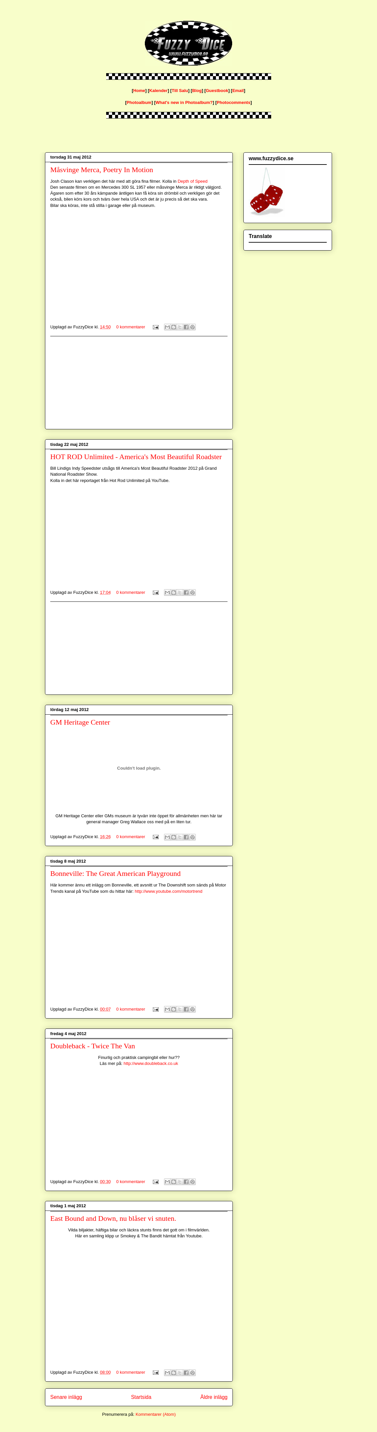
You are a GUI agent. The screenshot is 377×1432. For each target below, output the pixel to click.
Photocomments (233, 102)
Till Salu (180, 90)
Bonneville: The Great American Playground (115, 873)
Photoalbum (139, 102)
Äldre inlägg (214, 1397)
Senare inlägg (66, 1397)
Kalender (158, 90)
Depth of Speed (192, 181)
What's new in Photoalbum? (184, 102)
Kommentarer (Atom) (156, 1414)
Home (139, 90)
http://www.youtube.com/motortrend (168, 891)
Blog (197, 90)
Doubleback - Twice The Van (92, 1046)
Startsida (141, 1397)
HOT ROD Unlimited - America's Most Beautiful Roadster (136, 457)
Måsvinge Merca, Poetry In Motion (101, 170)
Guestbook (217, 90)
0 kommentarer (130, 326)
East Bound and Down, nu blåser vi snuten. (113, 1218)
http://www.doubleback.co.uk (151, 1063)
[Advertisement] (138, 382)
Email (238, 90)
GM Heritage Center (80, 722)
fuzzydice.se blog (46, 17)
